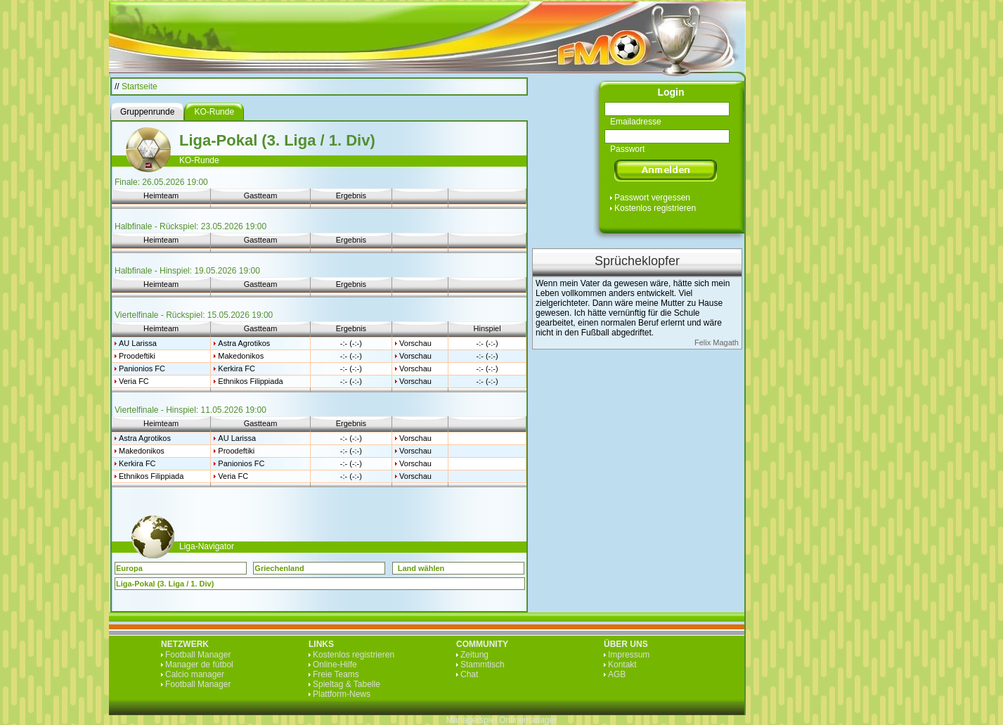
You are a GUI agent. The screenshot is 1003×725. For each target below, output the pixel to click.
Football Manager (198, 655)
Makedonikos (241, 356)
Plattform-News (341, 694)
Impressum (628, 655)
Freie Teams (336, 674)
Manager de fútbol (199, 664)
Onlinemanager (528, 720)
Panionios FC (142, 368)
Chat (469, 674)
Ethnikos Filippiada (250, 381)
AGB (617, 674)
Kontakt (622, 664)
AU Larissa (138, 343)
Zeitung (474, 655)
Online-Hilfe (335, 664)
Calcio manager (194, 674)
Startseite (139, 86)
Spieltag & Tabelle (346, 684)
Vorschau (415, 343)
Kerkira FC (236, 368)
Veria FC (134, 381)
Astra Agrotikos (244, 343)
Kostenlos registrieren (655, 208)
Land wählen (421, 568)
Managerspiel (471, 720)
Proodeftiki (137, 356)
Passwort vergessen (652, 198)
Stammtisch (482, 664)
